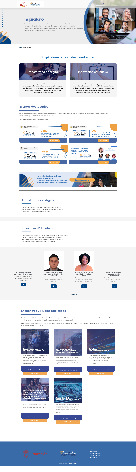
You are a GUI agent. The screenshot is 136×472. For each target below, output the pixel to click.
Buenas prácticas (74, 4)
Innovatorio (101, 4)
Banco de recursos (89, 4)
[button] (54, 140)
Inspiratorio (62, 4)
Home (92, 436)
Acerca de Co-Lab (113, 4)
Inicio (53, 4)
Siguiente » (74, 281)
